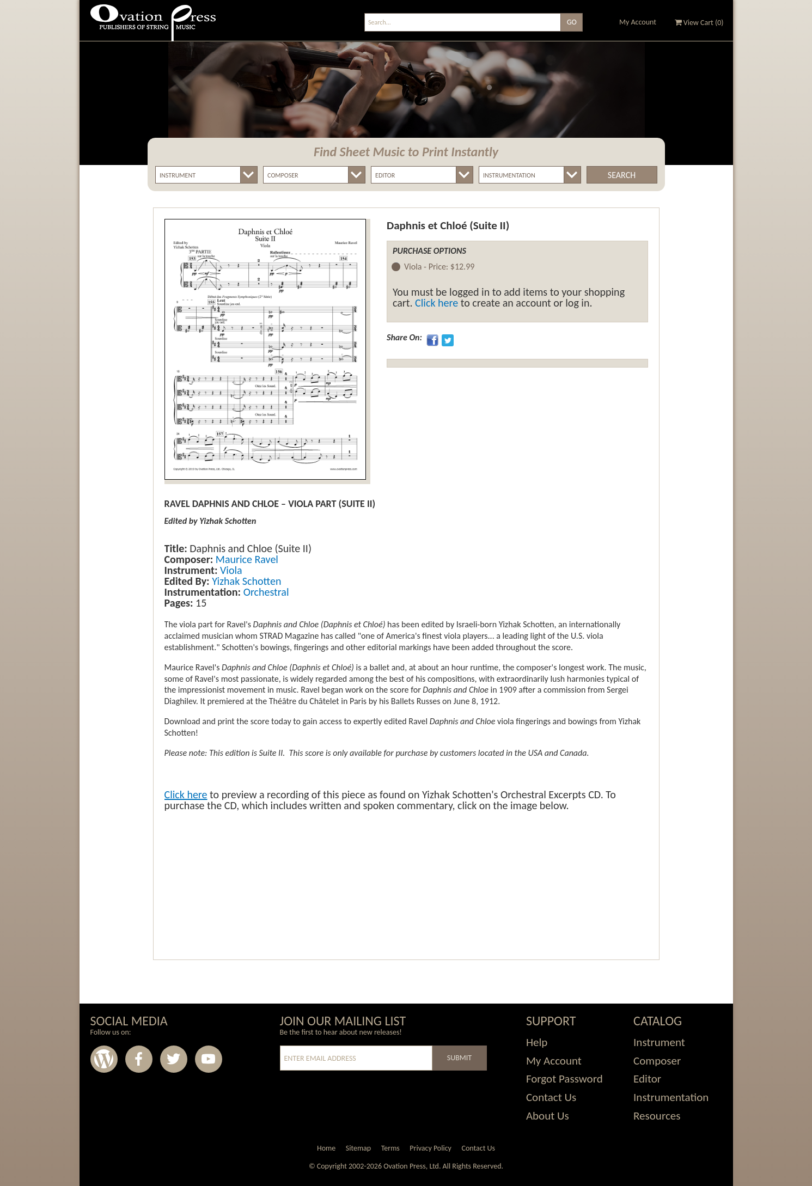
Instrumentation (671, 1097)
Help (536, 1042)
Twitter (173, 1059)
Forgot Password (564, 1079)
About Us (547, 1116)
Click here (436, 302)
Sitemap (358, 1148)
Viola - (439, 267)
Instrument (659, 1042)
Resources (656, 1116)
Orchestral (265, 591)
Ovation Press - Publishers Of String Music (153, 27)
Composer (657, 1061)
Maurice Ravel (245, 559)
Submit (459, 1057)
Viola (229, 570)
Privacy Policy (430, 1148)
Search (622, 175)
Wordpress (104, 1059)
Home (326, 1148)
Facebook (138, 1059)
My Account (637, 22)
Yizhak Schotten (246, 581)
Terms (390, 1148)
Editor (647, 1079)
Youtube (208, 1059)
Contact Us (551, 1097)
